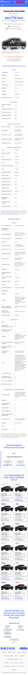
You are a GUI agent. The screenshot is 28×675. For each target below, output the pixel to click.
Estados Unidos (7, 666)
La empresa (3, 652)
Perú (18, 666)
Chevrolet (18, 4)
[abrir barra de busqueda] (15, 2)
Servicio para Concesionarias (12, 659)
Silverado (23, 4)
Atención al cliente (11, 652)
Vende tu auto (20, 1)
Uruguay (22, 666)
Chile (11, 662)
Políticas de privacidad (8, 655)
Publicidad (21, 655)
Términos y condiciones (22, 652)
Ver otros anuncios (14, 59)
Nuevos (2, 4)
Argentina (7, 662)
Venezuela (14, 669)
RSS (20, 659)
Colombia (16, 662)
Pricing (16, 655)
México (13, 666)
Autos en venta (8, 4)
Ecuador (21, 662)
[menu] (26, 2)
